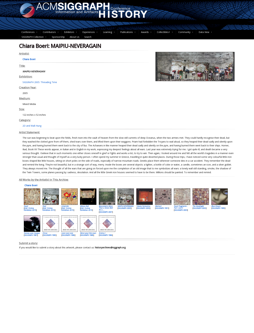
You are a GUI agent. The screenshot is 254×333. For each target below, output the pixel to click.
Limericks (65, 206)
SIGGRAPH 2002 (199, 208)
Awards (146, 32)
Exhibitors (70, 32)
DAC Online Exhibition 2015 (30, 209)
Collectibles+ (165, 32)
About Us (74, 36)
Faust (26, 206)
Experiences (90, 32)
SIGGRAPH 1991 (162, 208)
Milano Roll (84, 206)
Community (186, 32)
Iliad (44, 206)
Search (87, 36)
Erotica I (102, 233)
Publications (128, 32)
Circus (44, 233)
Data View (205, 32)
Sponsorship (58, 36)
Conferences (29, 32)
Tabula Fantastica (143, 206)
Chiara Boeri (30, 185)
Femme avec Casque (32, 233)
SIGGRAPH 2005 (124, 208)
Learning (109, 32)
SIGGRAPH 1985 (218, 208)
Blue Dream (215, 206)
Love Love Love (67, 233)
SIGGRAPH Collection (34, 37)
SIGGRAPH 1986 (68, 235)
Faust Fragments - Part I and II (181, 207)
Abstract (158, 206)
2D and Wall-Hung (32, 125)
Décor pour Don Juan (88, 233)
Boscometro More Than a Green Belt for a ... (106, 208)
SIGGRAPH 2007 (105, 212)
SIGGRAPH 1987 (30, 235)
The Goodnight (198, 206)
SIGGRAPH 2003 (180, 210)
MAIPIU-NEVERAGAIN (125, 206)
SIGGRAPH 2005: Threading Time (40, 82)
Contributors (51, 32)
